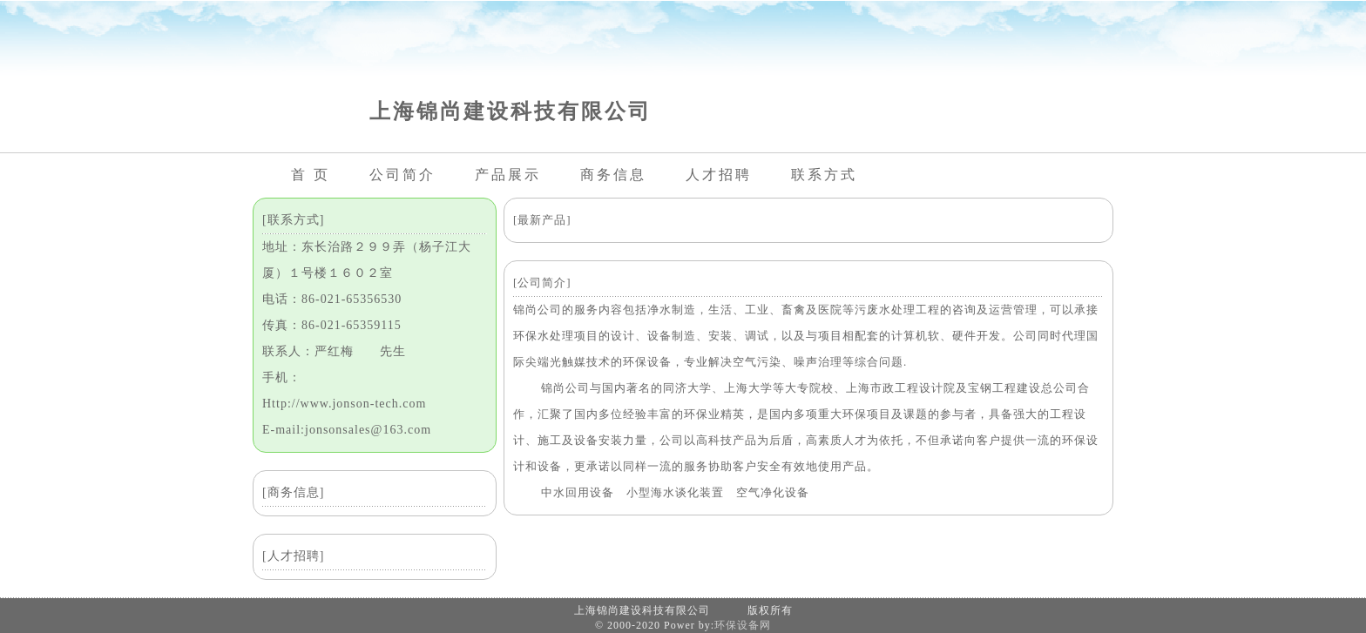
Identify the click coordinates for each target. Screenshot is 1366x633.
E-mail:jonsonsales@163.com (346, 429)
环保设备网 (742, 625)
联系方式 (824, 174)
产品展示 (508, 174)
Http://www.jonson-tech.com (344, 403)
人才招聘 (719, 174)
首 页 (310, 174)
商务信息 (613, 174)
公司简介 (402, 174)
